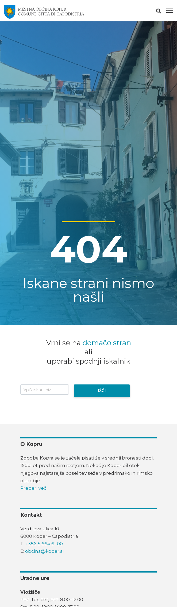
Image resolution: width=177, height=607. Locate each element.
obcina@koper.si (44, 551)
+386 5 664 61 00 (44, 543)
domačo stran (107, 342)
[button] (163, 12)
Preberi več (33, 488)
